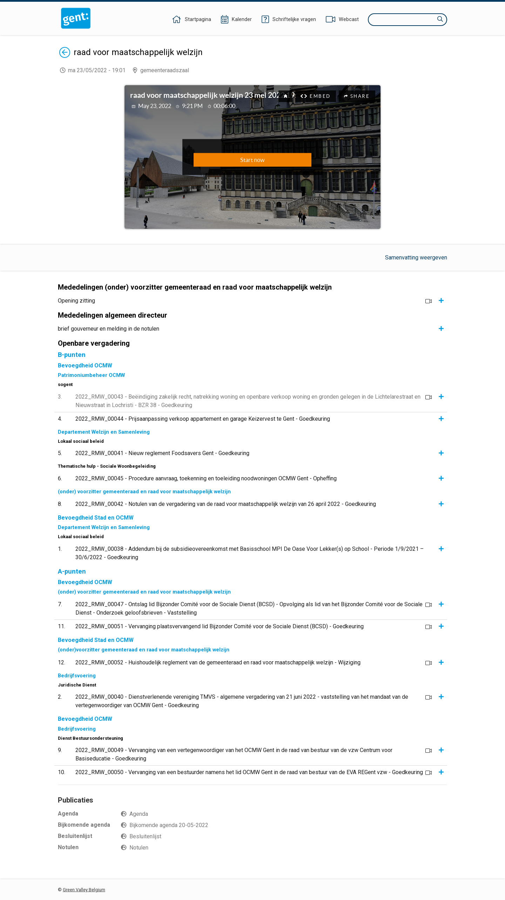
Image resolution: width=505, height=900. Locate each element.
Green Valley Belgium (84, 889)
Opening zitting (76, 300)
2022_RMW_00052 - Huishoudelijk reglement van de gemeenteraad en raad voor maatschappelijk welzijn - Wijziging (218, 662)
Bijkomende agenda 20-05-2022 (168, 825)
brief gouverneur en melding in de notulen (108, 328)
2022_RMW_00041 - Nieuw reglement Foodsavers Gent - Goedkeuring (162, 453)
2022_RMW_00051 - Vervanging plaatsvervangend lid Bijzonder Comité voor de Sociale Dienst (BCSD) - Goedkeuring (219, 626)
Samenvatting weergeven (416, 257)
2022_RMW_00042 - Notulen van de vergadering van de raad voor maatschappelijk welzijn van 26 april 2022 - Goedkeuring (225, 504)
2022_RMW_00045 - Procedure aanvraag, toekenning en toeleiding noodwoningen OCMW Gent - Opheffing (206, 478)
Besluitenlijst (145, 836)
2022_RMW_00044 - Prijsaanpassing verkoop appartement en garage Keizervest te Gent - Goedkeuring (202, 418)
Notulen (138, 847)
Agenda (138, 814)
